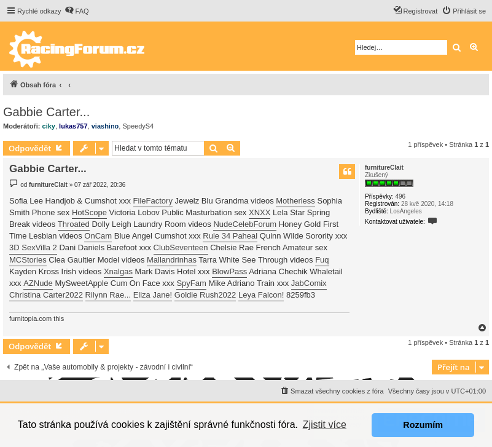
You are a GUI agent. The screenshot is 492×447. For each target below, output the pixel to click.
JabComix (309, 283)
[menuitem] (76, 11)
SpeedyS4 (138, 126)
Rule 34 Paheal (230, 235)
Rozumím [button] (423, 425)
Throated (74, 224)
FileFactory (153, 200)
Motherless (295, 200)
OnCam (98, 235)
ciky (48, 126)
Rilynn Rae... (108, 294)
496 (400, 196)
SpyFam (191, 283)
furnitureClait (384, 167)
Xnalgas (118, 271)
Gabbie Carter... (46, 112)
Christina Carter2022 (46, 294)
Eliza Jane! (153, 294)
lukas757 (73, 126)
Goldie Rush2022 (205, 294)
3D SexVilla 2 (33, 247)
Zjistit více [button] (324, 424)
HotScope (89, 212)
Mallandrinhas (172, 259)
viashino (105, 126)
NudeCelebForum (244, 224)
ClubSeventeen (181, 247)
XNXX (259, 212)
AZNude (38, 283)
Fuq (322, 259)
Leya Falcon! (261, 294)
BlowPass (229, 271)
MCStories (28, 259)
